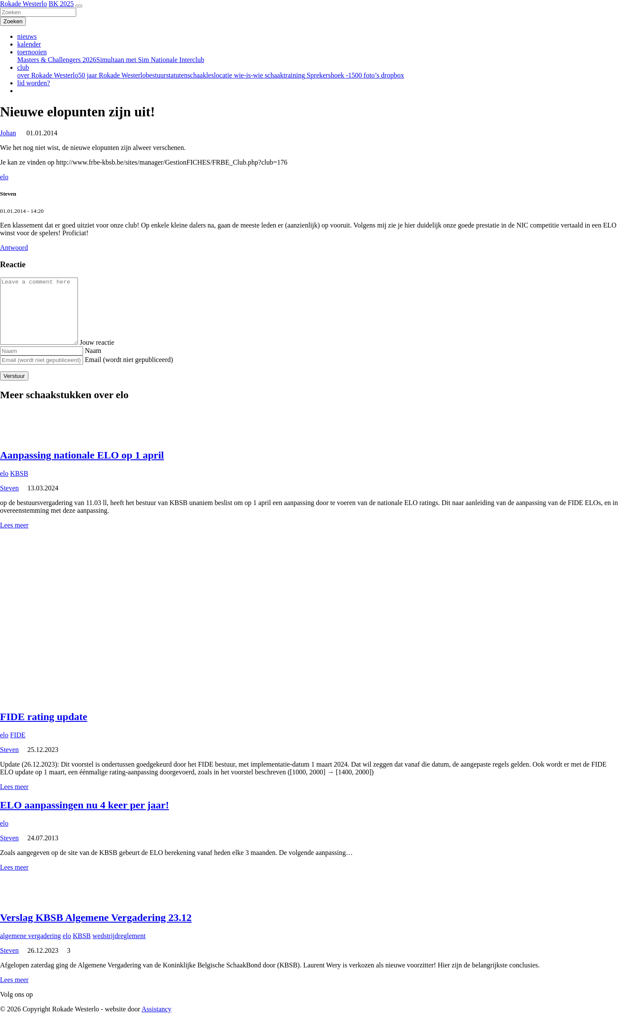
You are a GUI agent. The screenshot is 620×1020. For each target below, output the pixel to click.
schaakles (200, 75)
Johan (8, 133)
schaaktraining (284, 75)
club (23, 67)
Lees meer (14, 525)
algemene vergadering (30, 935)
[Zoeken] (38, 12)
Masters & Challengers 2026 (56, 59)
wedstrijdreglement (119, 935)
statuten (177, 75)
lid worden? (33, 83)
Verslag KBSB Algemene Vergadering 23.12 (96, 917)
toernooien (31, 52)
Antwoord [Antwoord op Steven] (14, 247)
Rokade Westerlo (23, 3)
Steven (9, 488)
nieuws (27, 36)
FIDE (18, 735)
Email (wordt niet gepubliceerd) (129, 359)
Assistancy (156, 1009)
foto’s (370, 75)
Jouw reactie (105, 342)
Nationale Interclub (176, 59)
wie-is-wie (247, 75)
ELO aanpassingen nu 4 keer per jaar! (84, 805)
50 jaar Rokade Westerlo (112, 75)
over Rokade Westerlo (47, 75)
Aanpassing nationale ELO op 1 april (82, 455)
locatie (223, 75)
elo (4, 177)
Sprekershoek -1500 (333, 75)
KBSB (19, 473)
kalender (29, 44)
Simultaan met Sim (122, 59)
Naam (93, 350)
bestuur (156, 75)
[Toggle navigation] (78, 6)
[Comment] (43, 311)
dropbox (391, 75)
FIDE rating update (43, 716)
